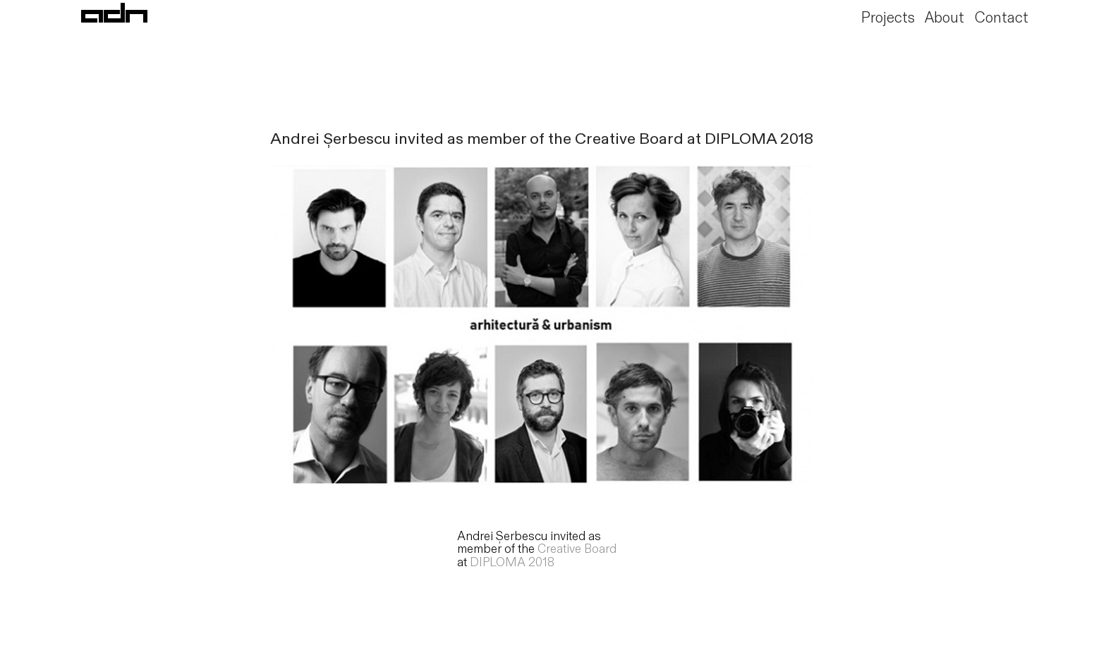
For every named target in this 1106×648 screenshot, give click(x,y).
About (944, 18)
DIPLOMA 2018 (512, 562)
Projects (888, 18)
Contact (1001, 18)
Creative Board (576, 549)
